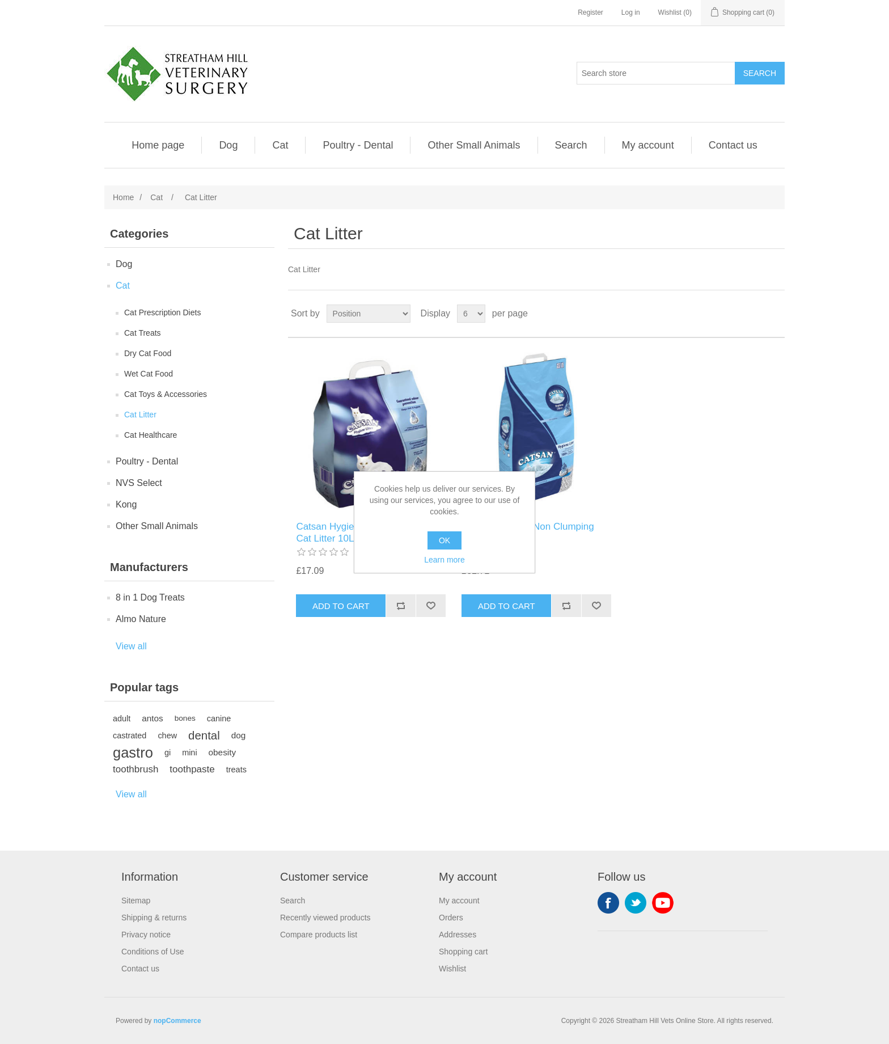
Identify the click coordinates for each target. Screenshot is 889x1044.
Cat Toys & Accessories (165, 394)
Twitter (635, 903)
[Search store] (656, 73)
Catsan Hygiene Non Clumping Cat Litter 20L (528, 532)
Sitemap (135, 900)
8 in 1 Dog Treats (150, 597)
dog (238, 735)
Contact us (733, 145)
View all (131, 646)
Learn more (444, 559)
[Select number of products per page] (471, 314)
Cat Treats (142, 332)
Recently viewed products (325, 917)
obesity (222, 752)
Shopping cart (463, 951)
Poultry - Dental (358, 145)
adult (121, 718)
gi (167, 752)
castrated (129, 735)
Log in (630, 12)
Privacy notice (146, 934)
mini (189, 752)
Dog (228, 145)
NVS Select (139, 483)
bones (185, 718)
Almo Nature (141, 619)
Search (571, 145)
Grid (754, 314)
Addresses (457, 934)
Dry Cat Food (147, 353)
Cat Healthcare (150, 434)
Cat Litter (140, 414)
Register (590, 12)
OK (444, 540)
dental (204, 735)
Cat (280, 145)
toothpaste (192, 769)
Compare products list (318, 934)
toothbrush (135, 769)
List (775, 314)
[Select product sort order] (368, 314)
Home (123, 197)
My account (648, 145)
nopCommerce (177, 1021)
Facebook (608, 903)
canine (219, 718)
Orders (451, 917)
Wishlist (452, 968)
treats (236, 769)
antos (152, 718)
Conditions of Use (152, 951)
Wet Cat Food (148, 373)
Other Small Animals (473, 145)
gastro (133, 752)
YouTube (663, 903)
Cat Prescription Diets (162, 312)
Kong (126, 504)
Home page (158, 145)
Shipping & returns (154, 917)
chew (167, 735)
